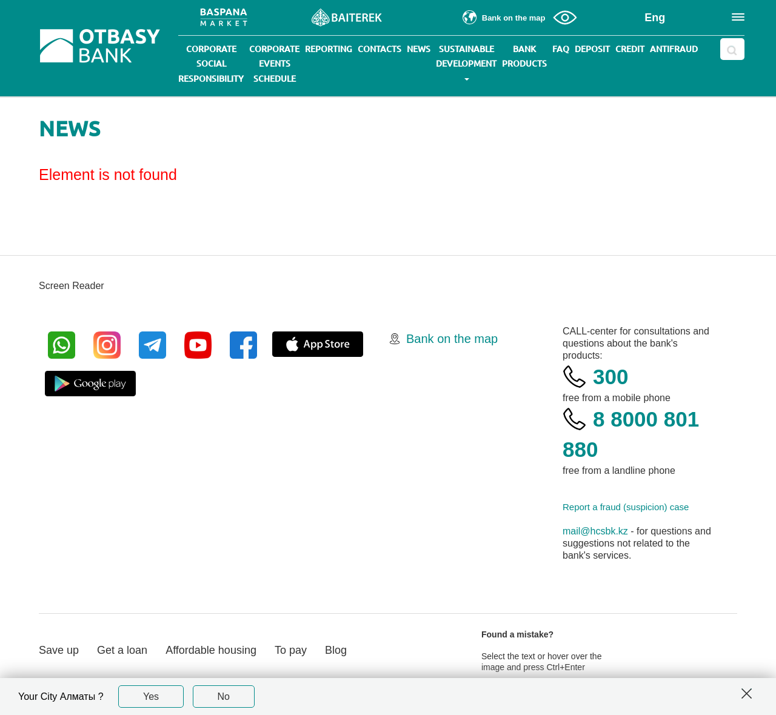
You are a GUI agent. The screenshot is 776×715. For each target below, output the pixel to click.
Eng (654, 18)
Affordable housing (211, 650)
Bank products (524, 56)
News (418, 49)
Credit (629, 49)
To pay (291, 650)
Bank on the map (452, 338)
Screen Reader (71, 286)
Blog (336, 650)
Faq (560, 49)
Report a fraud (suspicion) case (626, 507)
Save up (59, 650)
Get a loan (122, 650)
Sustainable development (466, 62)
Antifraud (674, 49)
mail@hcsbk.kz (595, 531)
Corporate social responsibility (211, 64)
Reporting (328, 49)
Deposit (592, 49)
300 (610, 376)
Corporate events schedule (274, 64)
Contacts (379, 49)
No (224, 696)
